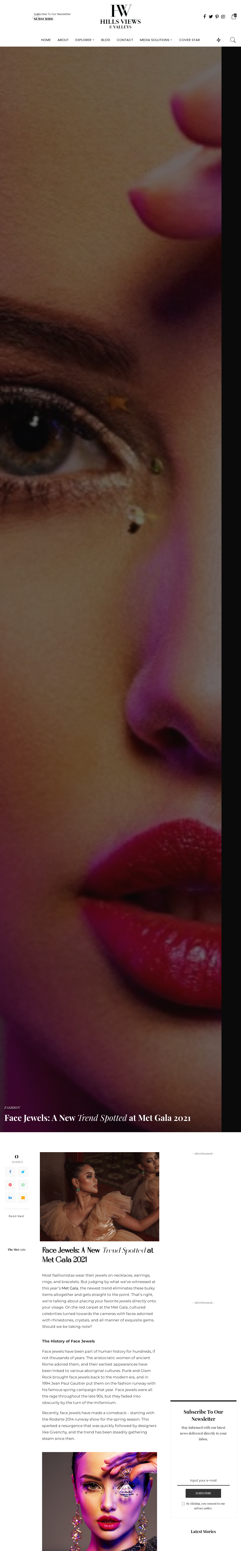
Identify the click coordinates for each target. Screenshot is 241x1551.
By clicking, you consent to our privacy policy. (205, 1506)
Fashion (12, 1108)
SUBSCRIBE (203, 1493)
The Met (17, 1249)
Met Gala (70, 1288)
